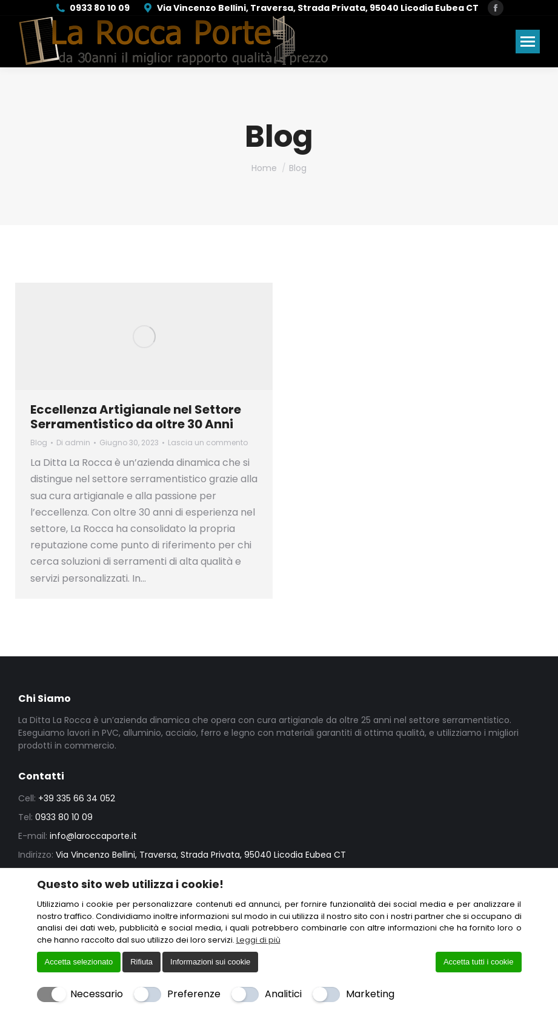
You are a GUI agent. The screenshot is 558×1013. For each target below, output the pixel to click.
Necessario (96, 994)
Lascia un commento (208, 442)
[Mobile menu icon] (528, 41)
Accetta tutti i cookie (478, 961)
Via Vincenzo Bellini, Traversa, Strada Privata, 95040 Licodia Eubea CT (310, 8)
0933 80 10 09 (92, 8)
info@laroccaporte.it (93, 836)
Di (73, 442)
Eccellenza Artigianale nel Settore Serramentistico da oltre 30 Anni (135, 416)
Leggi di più (258, 940)
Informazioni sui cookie (210, 961)
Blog (38, 442)
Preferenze (194, 994)
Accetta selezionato (79, 961)
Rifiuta (141, 961)
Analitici (283, 994)
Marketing (370, 994)
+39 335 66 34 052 (76, 798)
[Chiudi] (514, 884)
